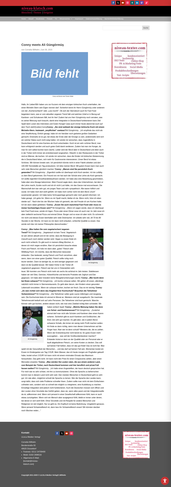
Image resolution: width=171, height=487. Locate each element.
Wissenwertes (65, 19)
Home (23, 19)
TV (56, 19)
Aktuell (30, 19)
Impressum (79, 19)
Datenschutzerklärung (94, 19)
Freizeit (49, 19)
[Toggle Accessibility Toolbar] (165, 481)
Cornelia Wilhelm (32, 50)
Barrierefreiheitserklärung (114, 19)
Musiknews (40, 19)
